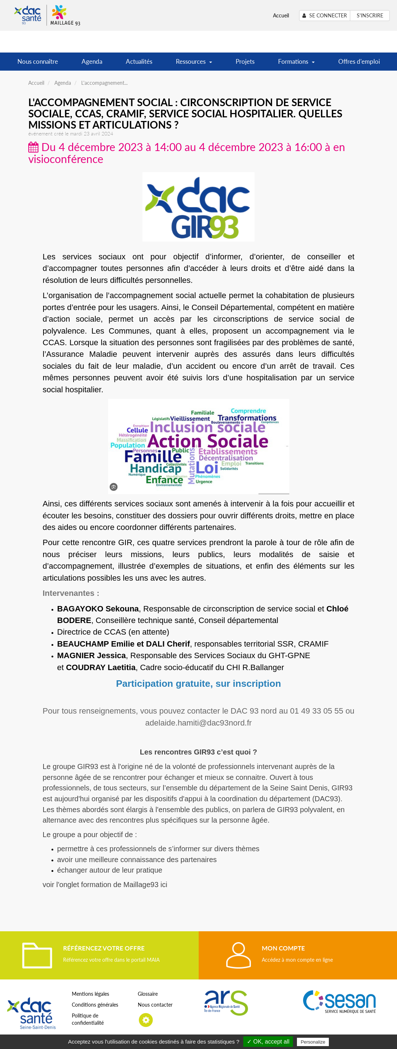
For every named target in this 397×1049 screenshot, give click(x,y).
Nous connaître (37, 61)
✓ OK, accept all (268, 1041)
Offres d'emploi (359, 61)
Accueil (281, 15)
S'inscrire (370, 15)
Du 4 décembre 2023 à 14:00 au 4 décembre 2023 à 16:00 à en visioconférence (186, 152)
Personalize (313, 1042)
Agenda (92, 61)
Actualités (139, 61)
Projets (245, 61)
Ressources (194, 64)
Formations (296, 64)
